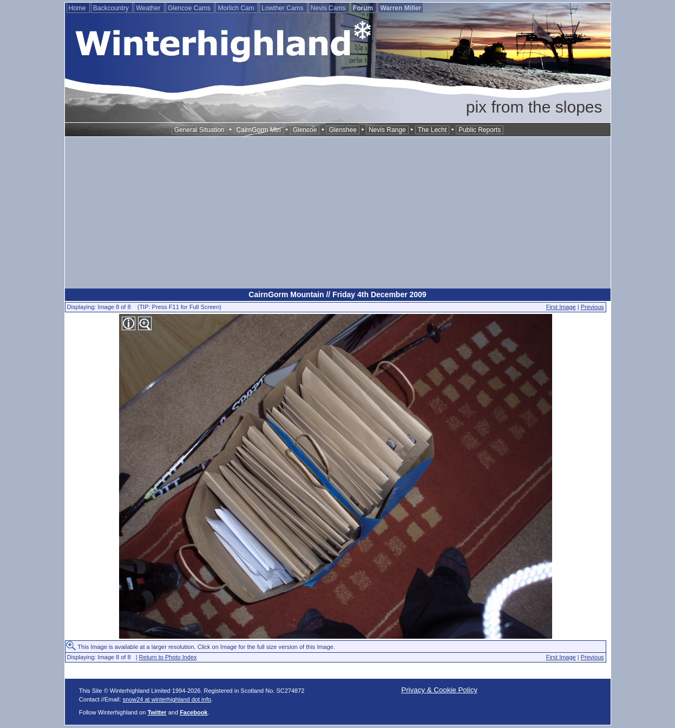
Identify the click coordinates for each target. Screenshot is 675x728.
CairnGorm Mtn (259, 130)
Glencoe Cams (190, 8)
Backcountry (111, 8)
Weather (149, 8)
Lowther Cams (283, 8)
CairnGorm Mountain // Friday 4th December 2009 (337, 294)
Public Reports (479, 130)
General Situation (199, 130)
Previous (592, 307)
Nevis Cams (329, 8)
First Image (561, 307)
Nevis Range (387, 130)
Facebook (193, 712)
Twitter (156, 712)
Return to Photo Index (168, 657)
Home (78, 8)
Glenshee (342, 130)
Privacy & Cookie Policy (439, 690)
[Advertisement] (338, 212)
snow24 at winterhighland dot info (167, 699)
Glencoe (305, 130)
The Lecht (432, 130)
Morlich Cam (237, 8)
